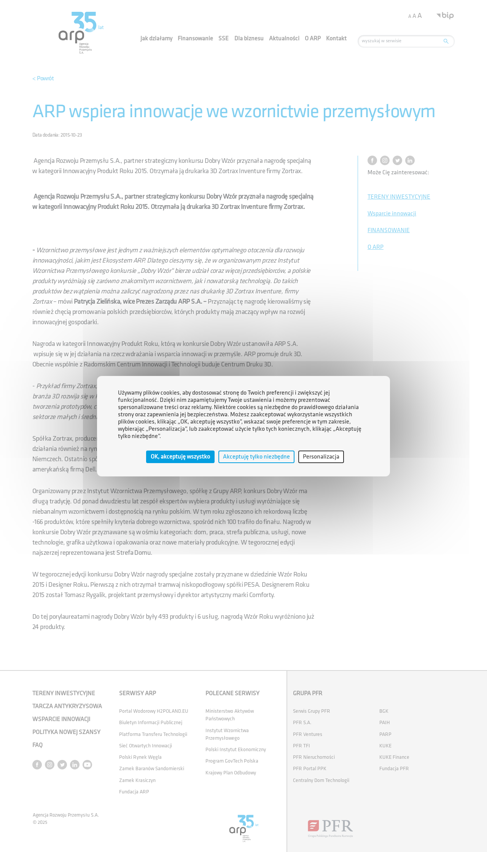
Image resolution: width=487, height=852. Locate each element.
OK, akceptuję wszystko (180, 456)
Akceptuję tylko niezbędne (256, 456)
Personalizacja (321, 456)
